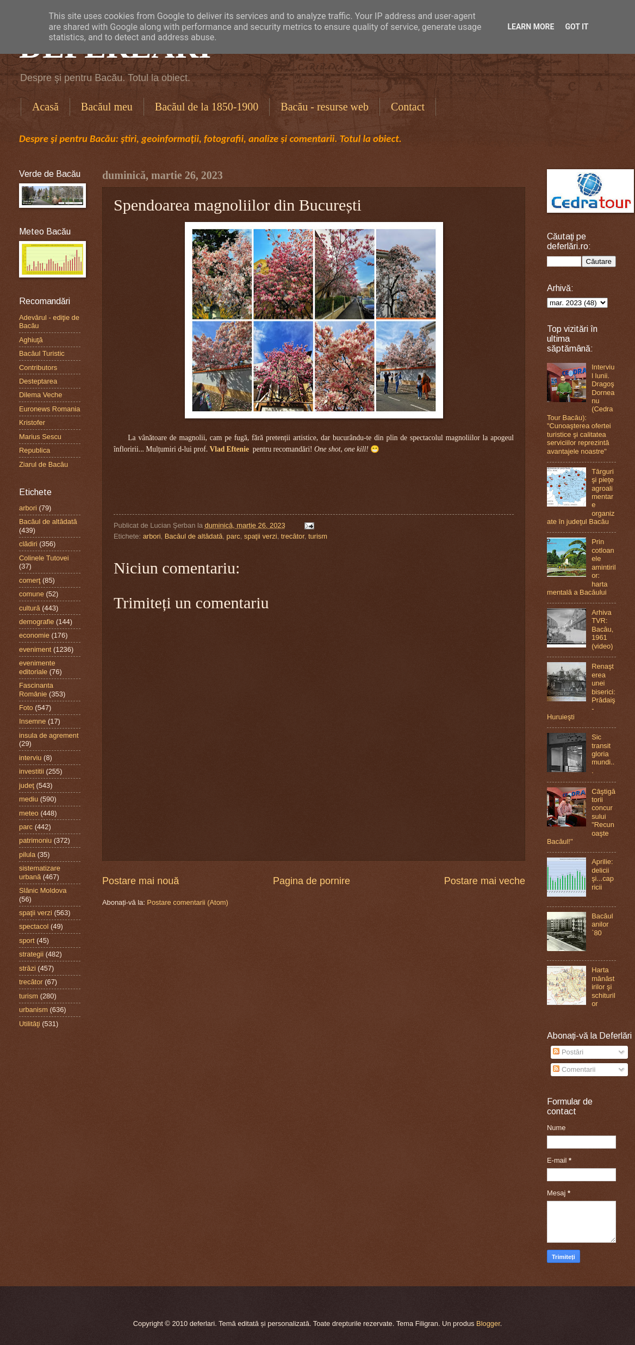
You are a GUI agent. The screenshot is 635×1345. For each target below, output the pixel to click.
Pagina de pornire (311, 880)
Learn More (530, 26)
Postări (568, 1052)
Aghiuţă (31, 340)
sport (27, 940)
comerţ (29, 580)
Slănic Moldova (42, 890)
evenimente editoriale (37, 667)
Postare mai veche (484, 880)
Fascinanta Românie (36, 689)
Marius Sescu (40, 437)
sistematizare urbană (39, 872)
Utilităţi (29, 1024)
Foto (26, 708)
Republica (34, 450)
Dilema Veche (40, 395)
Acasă (45, 107)
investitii (31, 771)
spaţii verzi (260, 536)
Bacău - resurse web (325, 107)
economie (34, 635)
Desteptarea (38, 381)
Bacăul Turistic (42, 353)
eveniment (35, 649)
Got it (576, 26)
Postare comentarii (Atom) (187, 902)
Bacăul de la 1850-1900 (207, 107)
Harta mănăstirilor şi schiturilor (603, 987)
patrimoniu (35, 840)
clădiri (28, 544)
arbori (152, 536)
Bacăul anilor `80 (602, 924)
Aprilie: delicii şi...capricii (603, 874)
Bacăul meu (107, 107)
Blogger (488, 1323)
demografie (36, 622)
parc (233, 536)
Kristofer (32, 422)
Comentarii (574, 1069)
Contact (408, 107)
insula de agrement (49, 735)
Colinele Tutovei (44, 558)
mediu (28, 799)
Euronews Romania (49, 409)
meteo (29, 813)
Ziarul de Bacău (43, 464)
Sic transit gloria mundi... (603, 754)
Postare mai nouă (140, 880)
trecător (292, 536)
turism (317, 536)
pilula (27, 854)
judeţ (26, 785)
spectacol (33, 926)
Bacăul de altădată (194, 536)
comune (31, 594)
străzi (27, 968)
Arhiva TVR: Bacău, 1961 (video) (602, 629)
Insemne (32, 721)
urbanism (33, 1009)
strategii (31, 954)
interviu (30, 758)
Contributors (38, 367)
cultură (29, 608)
